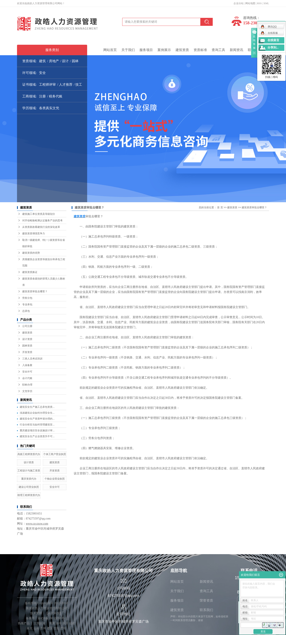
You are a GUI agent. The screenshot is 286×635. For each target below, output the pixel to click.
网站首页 (110, 50)
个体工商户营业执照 (54, 454)
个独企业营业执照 (55, 478)
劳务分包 (27, 298)
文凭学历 (27, 391)
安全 (42, 73)
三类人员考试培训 (32, 358)
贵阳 (56, 628)
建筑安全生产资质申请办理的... (37, 418)
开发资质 (27, 352)
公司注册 (27, 326)
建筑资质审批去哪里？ (34, 291)
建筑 (42, 61)
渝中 (59, 623)
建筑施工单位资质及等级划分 (38, 214)
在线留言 (273, 40)
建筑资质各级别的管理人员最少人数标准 (43, 281)
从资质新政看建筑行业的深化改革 (41, 227)
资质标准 (200, 50)
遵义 (50, 628)
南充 (30, 628)
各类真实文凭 (49, 108)
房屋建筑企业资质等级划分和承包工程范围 (43, 262)
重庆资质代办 (28, 478)
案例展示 (164, 50)
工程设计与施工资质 (28, 470)
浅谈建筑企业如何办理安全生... (37, 412)
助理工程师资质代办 (28, 495)
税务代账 (55, 96)
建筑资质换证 (29, 272)
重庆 (52, 623)
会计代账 (27, 378)
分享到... (273, 47)
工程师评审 (47, 84)
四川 (65, 623)
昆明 (63, 628)
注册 (42, 96)
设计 (65, 61)
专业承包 (27, 304)
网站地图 (250, 3)
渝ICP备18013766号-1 (52, 618)
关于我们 (128, 50)
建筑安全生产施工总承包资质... (37, 406)
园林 (75, 61)
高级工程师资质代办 (28, 454)
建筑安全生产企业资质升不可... (37, 436)
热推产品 (24, 623)
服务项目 (146, 50)
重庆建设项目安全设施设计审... (37, 430)
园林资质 (27, 345)
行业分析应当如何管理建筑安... (37, 424)
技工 (78, 84)
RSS (259, 3)
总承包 (26, 311)
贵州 (43, 628)
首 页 (220, 207)
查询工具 (218, 50)
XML (266, 3)
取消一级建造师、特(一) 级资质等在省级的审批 (43, 243)
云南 (36, 628)
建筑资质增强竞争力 (33, 233)
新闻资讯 (236, 50)
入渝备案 (27, 365)
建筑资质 (182, 50)
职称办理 (27, 384)
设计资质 (27, 339)
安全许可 (27, 371)
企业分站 (239, 3)
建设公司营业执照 (29, 486)
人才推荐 (65, 84)
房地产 (54, 61)
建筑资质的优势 (31, 252)
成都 (72, 623)
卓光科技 (54, 613)
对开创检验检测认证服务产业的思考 (42, 220)
